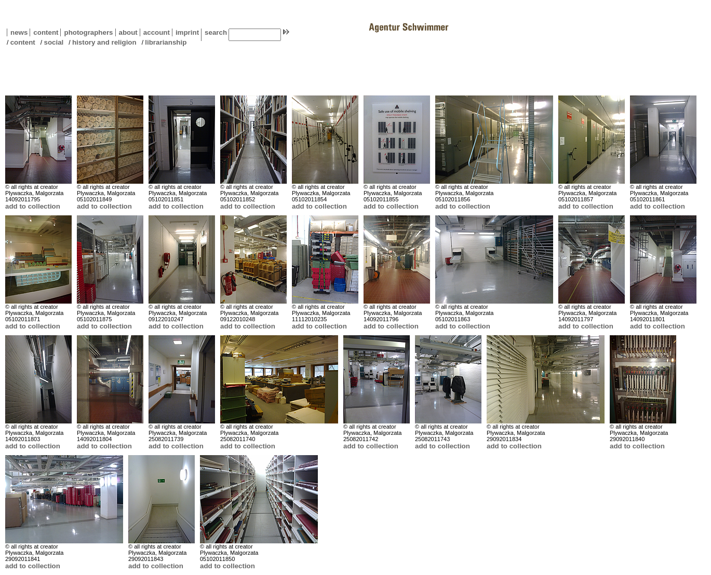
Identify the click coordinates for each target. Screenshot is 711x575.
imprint (187, 32)
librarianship (165, 42)
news (19, 32)
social (53, 42)
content (44, 32)
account (155, 32)
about (126, 32)
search (216, 32)
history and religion (104, 42)
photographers (88, 32)
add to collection (32, 206)
